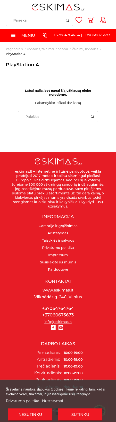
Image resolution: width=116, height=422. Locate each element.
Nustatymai (52, 401)
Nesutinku (30, 414)
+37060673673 (97, 35)
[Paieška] (39, 20)
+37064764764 (67, 35)
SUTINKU (80, 414)
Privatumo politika (22, 401)
